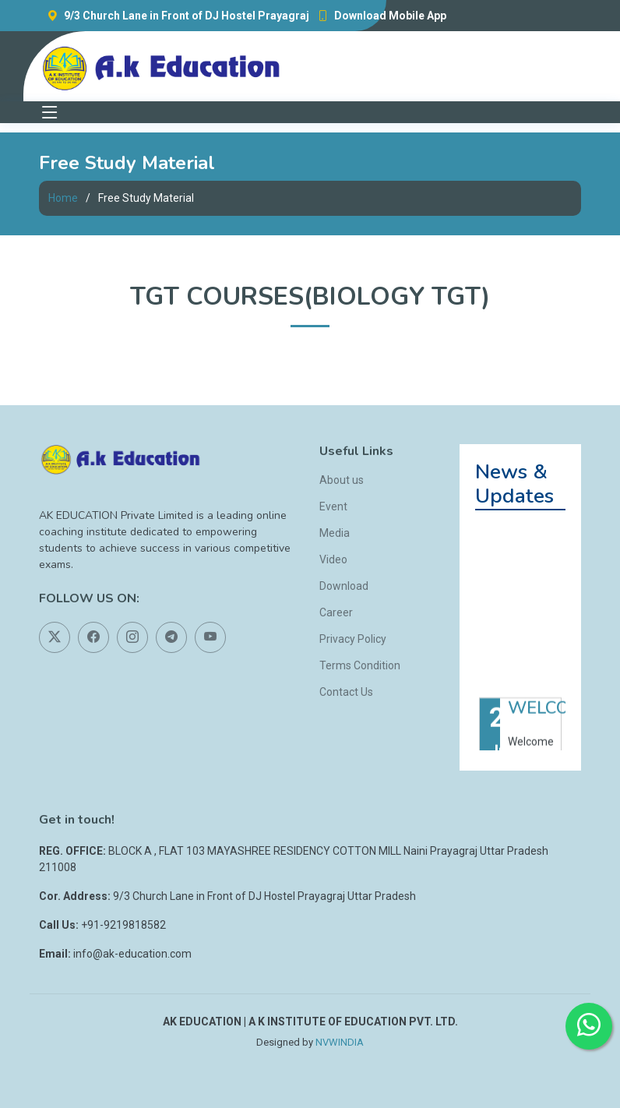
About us (341, 480)
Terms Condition (359, 665)
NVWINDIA (339, 1042)
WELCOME (551, 716)
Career (336, 612)
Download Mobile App (377, 15)
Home (63, 198)
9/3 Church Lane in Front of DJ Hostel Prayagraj (174, 15)
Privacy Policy (352, 638)
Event (333, 506)
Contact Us (346, 691)
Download (343, 585)
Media (334, 533)
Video (333, 559)
